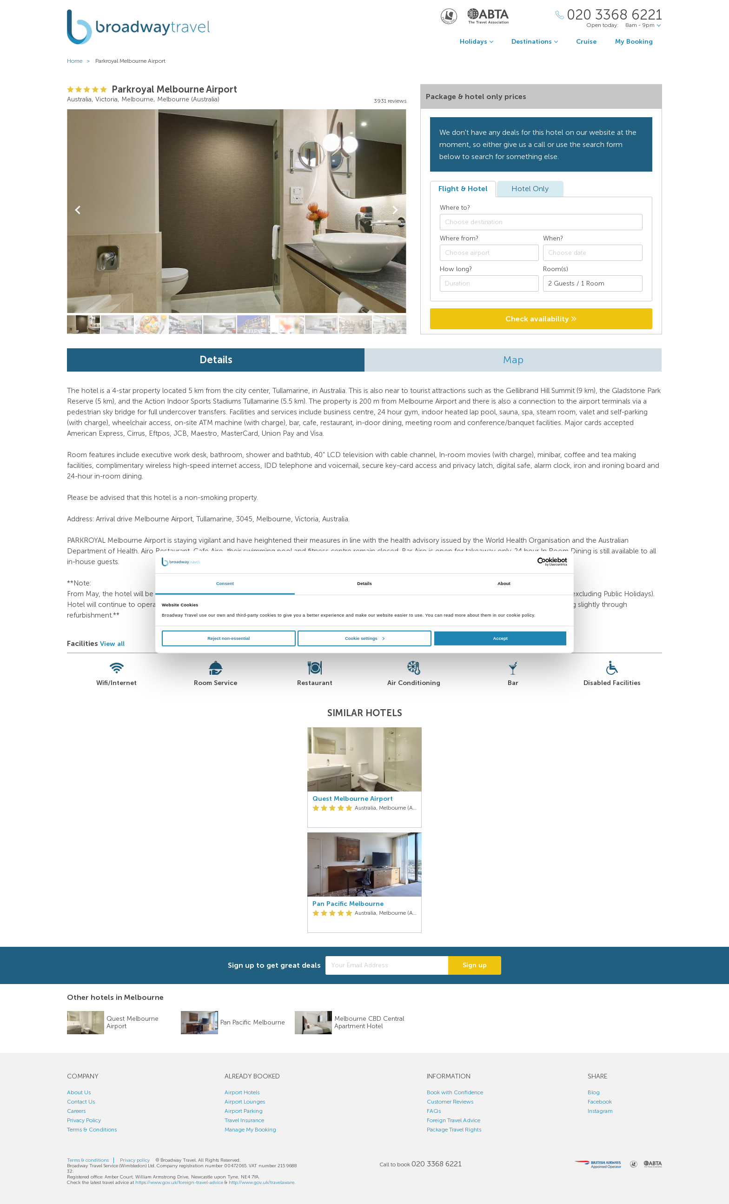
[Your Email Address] (386, 965)
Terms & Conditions (92, 1129)
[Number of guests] (593, 283)
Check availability (541, 318)
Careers (76, 1111)
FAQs (434, 1111)
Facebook (600, 1101)
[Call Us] (609, 15)
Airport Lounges (245, 1101)
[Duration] (489, 283)
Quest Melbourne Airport (352, 799)
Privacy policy (135, 1160)
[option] (364, 830)
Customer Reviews (450, 1101)
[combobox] (541, 222)
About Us (79, 1092)
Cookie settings (364, 638)
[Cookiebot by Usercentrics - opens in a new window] (526, 562)
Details (215, 359)
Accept (500, 638)
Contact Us (81, 1101)
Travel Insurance (244, 1120)
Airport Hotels (242, 1092)
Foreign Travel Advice (453, 1120)
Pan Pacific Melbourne (348, 904)
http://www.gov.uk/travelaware (261, 1182)
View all (112, 644)
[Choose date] (593, 253)
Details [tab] (364, 583)
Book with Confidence (455, 1092)
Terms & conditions (88, 1160)
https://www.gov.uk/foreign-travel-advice (179, 1182)
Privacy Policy (84, 1120)
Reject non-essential (228, 638)
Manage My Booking (250, 1129)
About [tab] (503, 583)
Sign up (475, 965)
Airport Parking (244, 1111)
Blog (594, 1092)
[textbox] (546, 222)
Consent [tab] (225, 583)
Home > (80, 61)
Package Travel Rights (454, 1129)
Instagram (600, 1111)
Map (513, 359)
